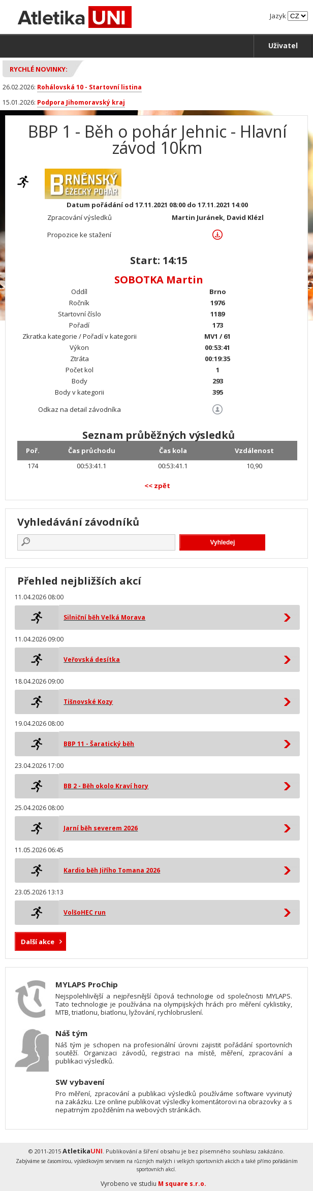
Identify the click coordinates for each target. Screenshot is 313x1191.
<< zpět (157, 485)
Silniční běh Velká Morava (104, 617)
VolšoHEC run (85, 912)
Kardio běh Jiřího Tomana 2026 (112, 870)
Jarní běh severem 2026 (101, 828)
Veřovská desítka (92, 659)
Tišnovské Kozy (88, 701)
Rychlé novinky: (39, 69)
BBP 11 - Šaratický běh (99, 743)
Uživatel (283, 45)
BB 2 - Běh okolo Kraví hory (106, 786)
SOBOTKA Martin (158, 279)
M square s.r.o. (182, 1183)
